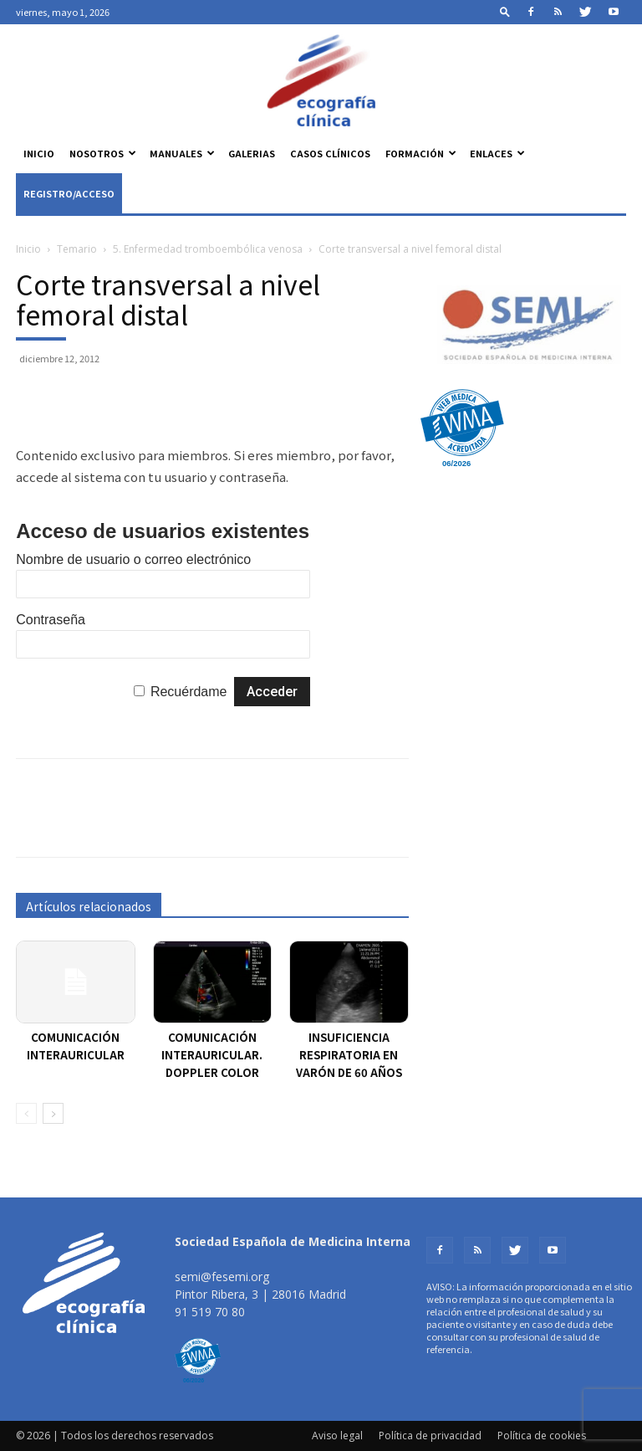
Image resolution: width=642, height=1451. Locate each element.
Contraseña (50, 620)
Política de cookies (541, 1435)
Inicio (38, 153)
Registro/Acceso (69, 193)
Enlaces (497, 153)
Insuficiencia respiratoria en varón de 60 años (349, 1054)
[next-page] (53, 1113)
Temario (77, 249)
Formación (420, 153)
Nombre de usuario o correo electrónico (133, 559)
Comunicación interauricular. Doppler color (211, 1054)
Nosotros (102, 153)
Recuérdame (188, 691)
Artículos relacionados (88, 906)
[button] (504, 11)
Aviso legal (337, 1435)
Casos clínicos (330, 153)
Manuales (182, 153)
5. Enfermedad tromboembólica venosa (208, 249)
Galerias (251, 153)
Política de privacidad (430, 1435)
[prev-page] (26, 1113)
